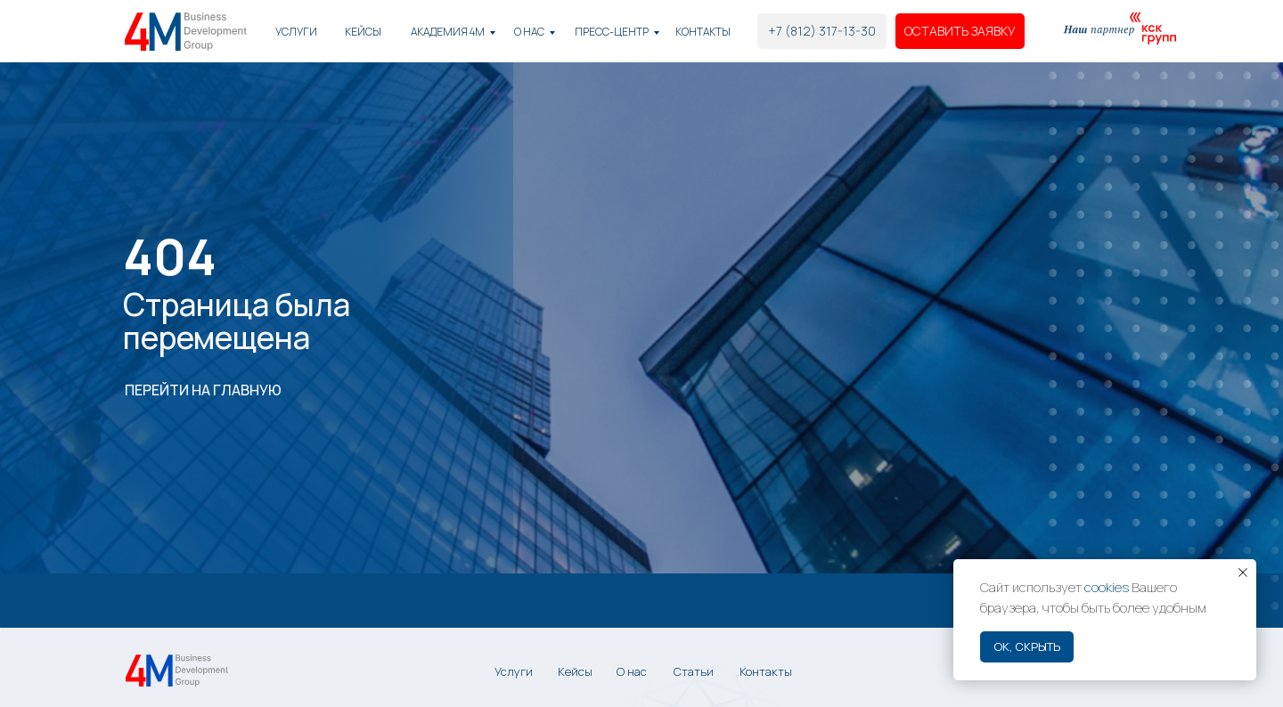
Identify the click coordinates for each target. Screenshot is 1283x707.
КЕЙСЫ (363, 31)
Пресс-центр (612, 31)
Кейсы (575, 671)
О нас (529, 31)
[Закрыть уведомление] (1243, 572)
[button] (960, 31)
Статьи (694, 671)
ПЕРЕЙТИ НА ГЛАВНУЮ (203, 390)
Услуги (296, 31)
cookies (1106, 587)
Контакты (703, 31)
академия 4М (448, 31)
